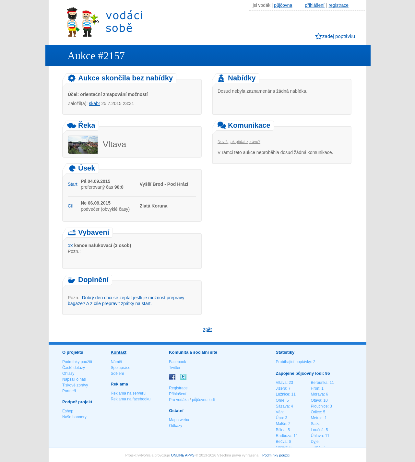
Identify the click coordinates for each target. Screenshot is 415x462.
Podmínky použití (77, 362)
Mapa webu (179, 420)
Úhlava (317, 435)
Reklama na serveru (128, 393)
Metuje (317, 418)
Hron (315, 388)
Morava (317, 394)
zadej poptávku (338, 36)
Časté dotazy (73, 367)
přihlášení (315, 5)
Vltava (281, 382)
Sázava (282, 406)
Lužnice (282, 394)
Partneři (69, 391)
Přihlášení (177, 394)
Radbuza (283, 435)
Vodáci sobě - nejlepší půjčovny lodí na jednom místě (104, 21)
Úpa (279, 418)
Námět (116, 362)
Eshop (67, 411)
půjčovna (283, 5)
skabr (94, 103)
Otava (316, 400)
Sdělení (117, 373)
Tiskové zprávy (75, 385)
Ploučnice (319, 406)
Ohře (280, 400)
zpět (207, 329)
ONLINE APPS (183, 455)
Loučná (317, 430)
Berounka (319, 382)
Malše (281, 423)
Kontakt (118, 352)
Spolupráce (120, 367)
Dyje (315, 441)
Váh (279, 412)
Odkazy (175, 425)
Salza (316, 423)
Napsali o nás (74, 379)
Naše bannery (74, 417)
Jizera (281, 388)
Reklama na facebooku (130, 399)
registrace (339, 5)
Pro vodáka (179, 399)
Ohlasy (68, 373)
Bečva (281, 441)
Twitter (174, 367)
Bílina (281, 430)
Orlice (316, 412)
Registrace (178, 388)
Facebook (177, 362)
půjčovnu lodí (203, 399)
